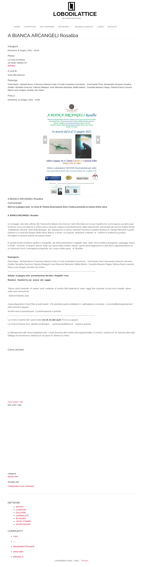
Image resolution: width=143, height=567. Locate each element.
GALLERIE (21, 512)
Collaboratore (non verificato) (21, 486)
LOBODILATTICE (72, 14)
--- (14, 541)
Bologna (11, 65)
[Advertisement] (71, 439)
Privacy (85, 560)
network (64, 26)
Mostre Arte (13, 476)
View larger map (15, 402)
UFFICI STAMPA (23, 521)
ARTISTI (20, 507)
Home (17, 26)
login (100, 26)
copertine (30, 26)
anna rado (18, 551)
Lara (15, 536)
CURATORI (21, 510)
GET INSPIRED (47, 26)
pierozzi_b (18, 556)
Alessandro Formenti (23, 546)
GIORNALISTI (22, 515)
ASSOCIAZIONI (23, 524)
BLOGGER (21, 518)
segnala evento (84, 26)
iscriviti (112, 26)
